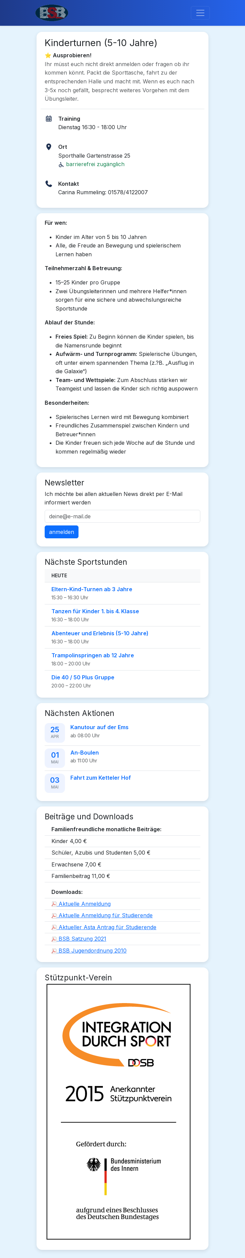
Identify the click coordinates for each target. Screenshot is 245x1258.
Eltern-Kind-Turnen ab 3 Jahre (91, 589)
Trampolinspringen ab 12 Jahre (92, 655)
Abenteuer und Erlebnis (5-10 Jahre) (100, 633)
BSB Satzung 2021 (78, 938)
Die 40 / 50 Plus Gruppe (82, 677)
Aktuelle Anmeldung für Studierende (102, 915)
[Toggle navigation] (200, 13)
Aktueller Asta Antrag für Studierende (103, 927)
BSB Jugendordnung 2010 (89, 950)
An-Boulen (84, 752)
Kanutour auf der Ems (99, 727)
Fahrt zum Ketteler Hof (100, 777)
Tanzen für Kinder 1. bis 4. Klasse (95, 611)
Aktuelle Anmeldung (81, 903)
